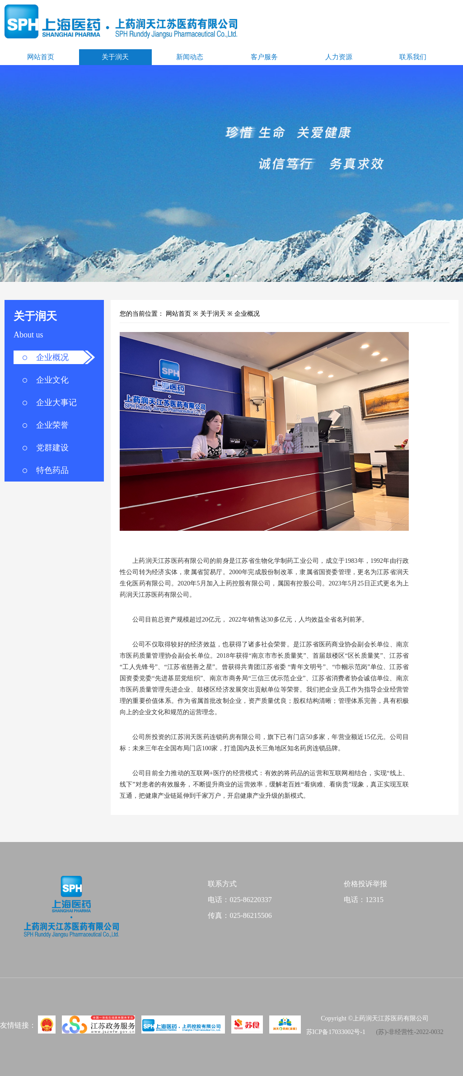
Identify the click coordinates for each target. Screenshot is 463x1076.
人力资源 (338, 57)
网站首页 (40, 57)
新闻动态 (189, 57)
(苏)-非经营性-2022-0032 (409, 1032)
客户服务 (264, 57)
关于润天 (115, 57)
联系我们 (412, 57)
